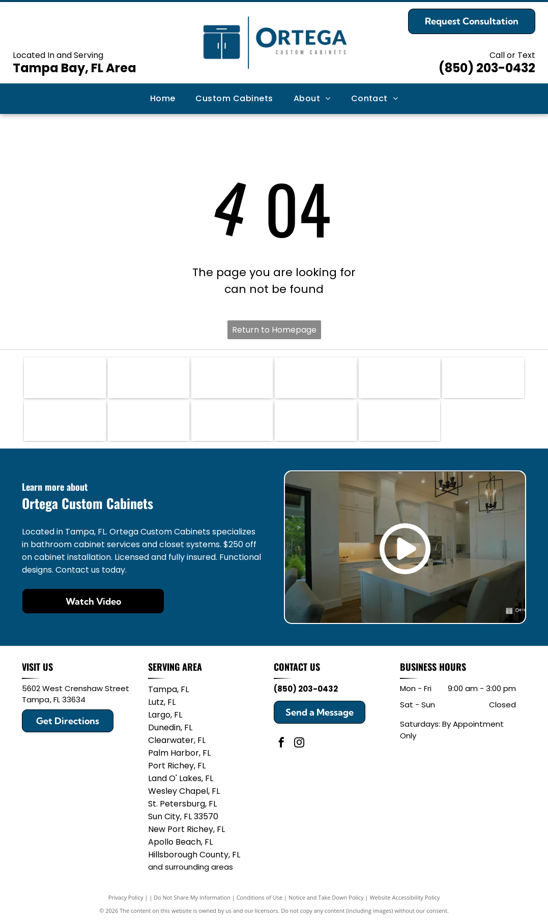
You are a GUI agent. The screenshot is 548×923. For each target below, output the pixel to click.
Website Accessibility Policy (404, 897)
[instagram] (299, 744)
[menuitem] (163, 98)
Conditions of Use (260, 897)
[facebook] (281, 744)
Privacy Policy (125, 897)
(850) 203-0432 (487, 67)
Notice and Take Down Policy (326, 897)
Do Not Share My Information (192, 897)
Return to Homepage (274, 330)
